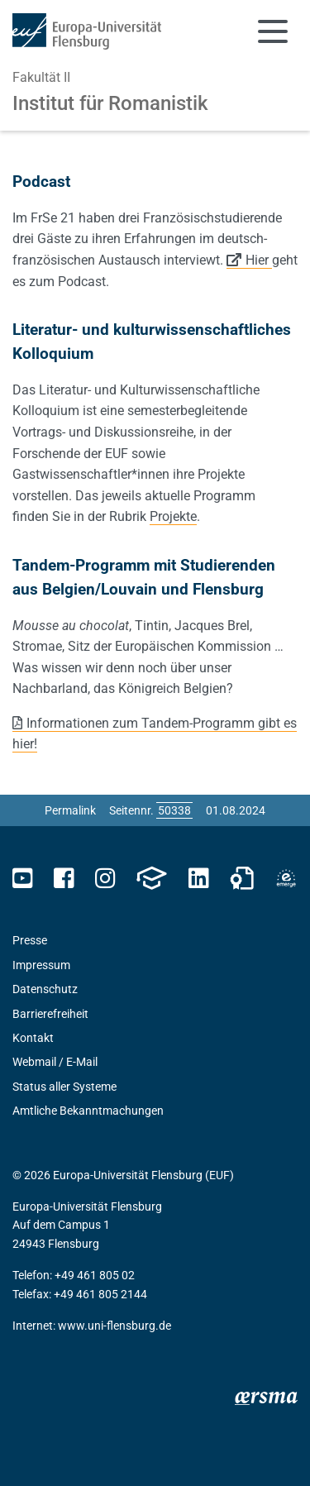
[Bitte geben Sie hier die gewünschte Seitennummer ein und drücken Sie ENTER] (174, 810)
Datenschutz (45, 989)
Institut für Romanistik (110, 103)
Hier (259, 260)
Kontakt (33, 1037)
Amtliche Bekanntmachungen (88, 1110)
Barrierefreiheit (50, 1013)
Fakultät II (41, 77)
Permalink (70, 810)
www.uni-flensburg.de (114, 1325)
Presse (29, 940)
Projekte (173, 516)
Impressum (41, 965)
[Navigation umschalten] (273, 31)
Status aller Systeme (64, 1086)
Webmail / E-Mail (55, 1061)
